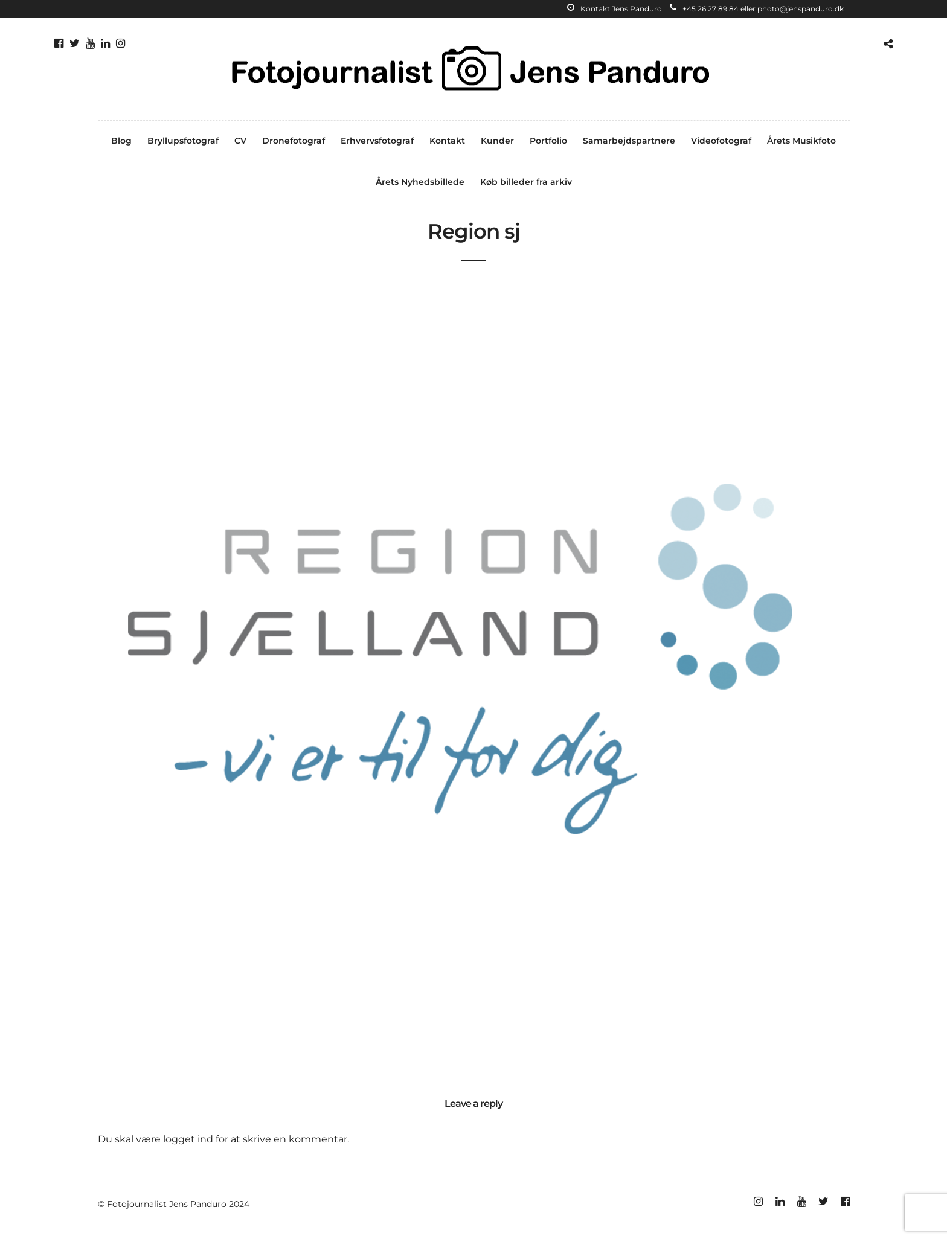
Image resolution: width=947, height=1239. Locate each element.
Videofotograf (721, 140)
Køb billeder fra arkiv (526, 181)
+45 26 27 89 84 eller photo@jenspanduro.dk (757, 8)
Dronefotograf (293, 140)
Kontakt (447, 140)
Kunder (497, 140)
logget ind (188, 1139)
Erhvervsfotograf (377, 140)
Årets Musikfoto (801, 140)
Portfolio (548, 140)
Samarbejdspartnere (629, 140)
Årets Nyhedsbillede (420, 181)
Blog (121, 140)
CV (240, 140)
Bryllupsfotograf (183, 140)
